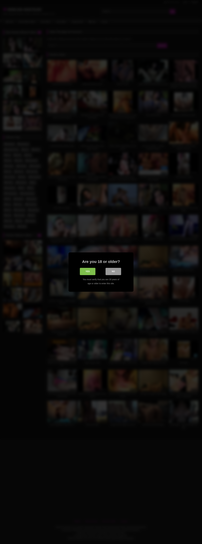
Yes (88, 271)
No (113, 271)
